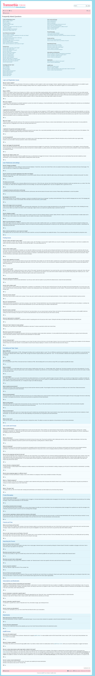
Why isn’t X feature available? (52, 67)
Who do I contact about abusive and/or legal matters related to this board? (61, 68)
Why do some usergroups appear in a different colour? (57, 26)
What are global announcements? (9, 70)
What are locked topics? (7, 74)
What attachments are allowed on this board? (55, 61)
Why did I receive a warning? (8, 57)
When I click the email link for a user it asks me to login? (13, 43)
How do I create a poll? (7, 51)
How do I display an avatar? (8, 41)
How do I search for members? (53, 48)
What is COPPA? (6, 21)
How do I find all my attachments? (53, 62)
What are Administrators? (52, 20)
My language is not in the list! (8, 38)
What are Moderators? (51, 21)
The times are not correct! (8, 36)
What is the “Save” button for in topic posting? (11, 59)
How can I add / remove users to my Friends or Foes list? (58, 40)
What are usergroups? (51, 23)
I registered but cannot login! (8, 24)
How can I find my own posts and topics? (55, 49)
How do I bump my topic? (7, 61)
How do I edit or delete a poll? (8, 53)
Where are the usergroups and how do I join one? (56, 24)
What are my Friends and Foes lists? (54, 39)
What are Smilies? (6, 68)
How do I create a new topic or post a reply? (11, 47)
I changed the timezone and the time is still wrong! (12, 37)
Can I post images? (6, 69)
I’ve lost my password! (7, 27)
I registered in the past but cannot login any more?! (12, 26)
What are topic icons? (7, 75)
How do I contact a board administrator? (54, 69)
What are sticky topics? (7, 73)
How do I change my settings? (8, 34)
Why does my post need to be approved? (10, 60)
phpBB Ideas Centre (58, 643)
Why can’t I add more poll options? (9, 52)
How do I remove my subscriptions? (54, 57)
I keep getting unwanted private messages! (55, 34)
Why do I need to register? (8, 20)
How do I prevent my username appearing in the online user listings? (16, 35)
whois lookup (5, 651)
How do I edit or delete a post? (8, 48)
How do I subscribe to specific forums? (54, 55)
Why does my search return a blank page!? (55, 47)
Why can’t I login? (6, 25)
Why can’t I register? (7, 23)
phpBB (40, 199)
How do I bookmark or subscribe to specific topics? (56, 54)
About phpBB (5, 636)
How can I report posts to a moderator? (10, 58)
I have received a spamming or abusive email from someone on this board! (61, 35)
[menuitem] (10, 11)
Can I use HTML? (6, 67)
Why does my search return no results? (54, 45)
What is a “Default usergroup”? (53, 27)
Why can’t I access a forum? (8, 54)
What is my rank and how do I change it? (10, 42)
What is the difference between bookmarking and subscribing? (59, 53)
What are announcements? (8, 71)
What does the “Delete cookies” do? (9, 30)
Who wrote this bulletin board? (53, 66)
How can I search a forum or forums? (54, 44)
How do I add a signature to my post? (10, 50)
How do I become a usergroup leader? (54, 25)
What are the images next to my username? (11, 40)
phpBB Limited (37, 635)
